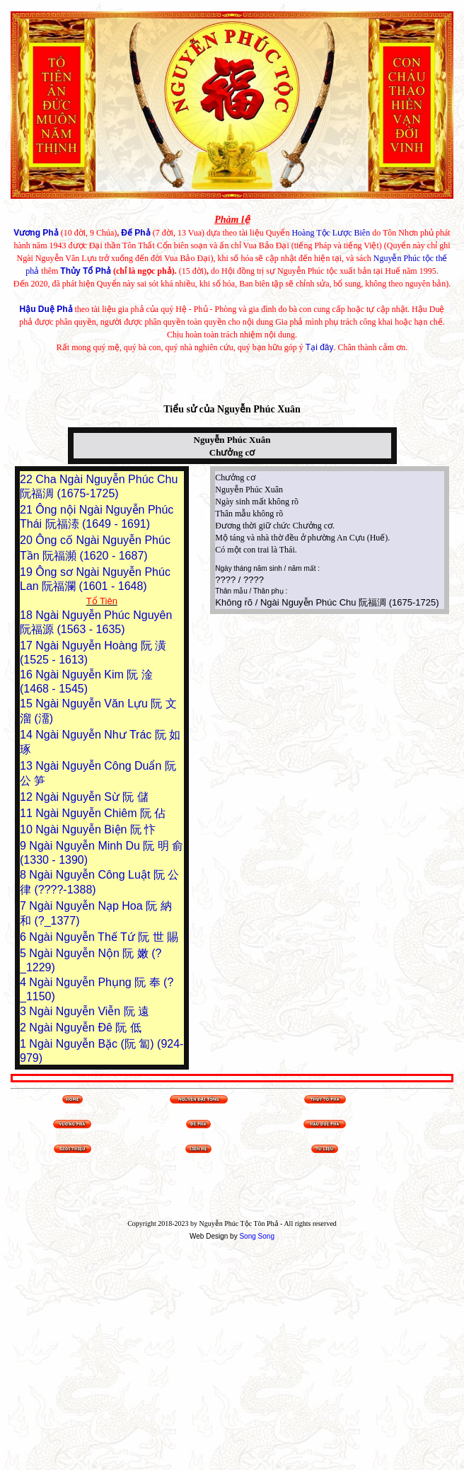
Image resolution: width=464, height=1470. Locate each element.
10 (27, 829)
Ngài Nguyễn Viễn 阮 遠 (89, 1011)
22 (27, 479)
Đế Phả (135, 233)
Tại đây (320, 347)
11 (27, 813)
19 (27, 572)
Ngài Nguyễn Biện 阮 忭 (95, 829)
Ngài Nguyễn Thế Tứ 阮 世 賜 (103, 937)
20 (27, 540)
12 (27, 797)
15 (27, 704)
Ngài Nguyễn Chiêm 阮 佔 (100, 813)
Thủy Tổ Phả (85, 271)
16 (27, 675)
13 (27, 766)
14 (27, 735)
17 (27, 645)
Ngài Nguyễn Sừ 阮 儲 (92, 797)
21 (27, 510)
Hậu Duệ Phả (46, 309)
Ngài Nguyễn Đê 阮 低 (85, 1028)
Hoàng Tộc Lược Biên (330, 233)
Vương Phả (35, 233)
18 (27, 615)
